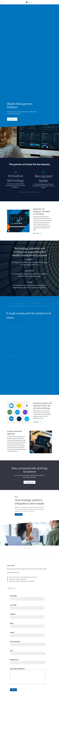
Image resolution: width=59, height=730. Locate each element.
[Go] (18, 515)
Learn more (12, 119)
